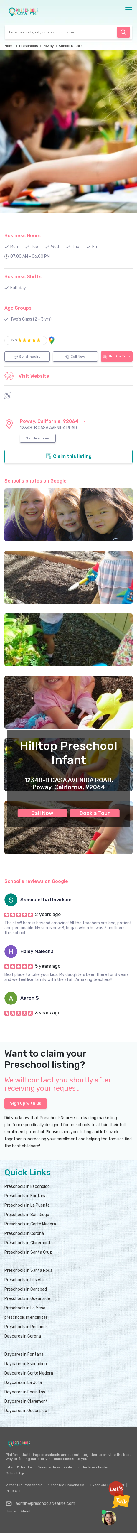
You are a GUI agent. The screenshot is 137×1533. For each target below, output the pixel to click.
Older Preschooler (93, 1467)
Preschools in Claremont (27, 1242)
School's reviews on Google (36, 881)
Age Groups (18, 308)
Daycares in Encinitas (24, 1391)
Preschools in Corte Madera (30, 1224)
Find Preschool (123, 32)
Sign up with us (25, 1103)
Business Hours (22, 235)
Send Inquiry (27, 357)
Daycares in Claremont (26, 1401)
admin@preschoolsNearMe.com (40, 1504)
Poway (48, 46)
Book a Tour (95, 813)
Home (9, 46)
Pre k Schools (17, 1490)
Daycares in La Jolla (23, 1382)
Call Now (42, 813)
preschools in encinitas (26, 1317)
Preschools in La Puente (27, 1205)
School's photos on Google (35, 481)
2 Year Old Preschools (24, 1485)
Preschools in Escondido (27, 1186)
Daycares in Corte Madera (28, 1373)
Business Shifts (23, 276)
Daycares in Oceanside (25, 1410)
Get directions (38, 438)
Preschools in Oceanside (27, 1298)
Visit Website (26, 376)
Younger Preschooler (55, 1467)
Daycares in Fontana (24, 1354)
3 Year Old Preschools (65, 1485)
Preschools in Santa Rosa (28, 1270)
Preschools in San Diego (26, 1214)
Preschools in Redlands (26, 1326)
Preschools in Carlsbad (25, 1289)
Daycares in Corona (22, 1336)
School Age (15, 1473)
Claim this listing (69, 456)
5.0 (14, 340)
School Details (71, 46)
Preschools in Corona (24, 1233)
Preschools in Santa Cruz (28, 1252)
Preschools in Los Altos (26, 1279)
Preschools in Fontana (25, 1195)
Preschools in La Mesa (24, 1308)
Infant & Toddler (19, 1467)
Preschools (28, 46)
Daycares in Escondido (25, 1363)
